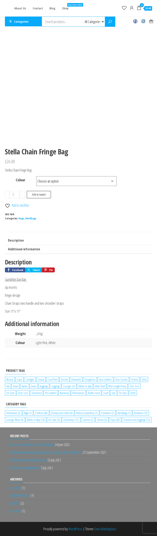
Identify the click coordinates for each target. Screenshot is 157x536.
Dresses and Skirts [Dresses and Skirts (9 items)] (62, 413)
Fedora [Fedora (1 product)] (134, 379)
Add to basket (39, 194)
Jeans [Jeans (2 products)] (33, 386)
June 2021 (15, 510)
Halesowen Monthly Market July (28, 460)
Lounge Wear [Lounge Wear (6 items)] (15, 420)
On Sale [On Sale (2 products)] (10, 393)
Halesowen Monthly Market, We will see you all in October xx (45, 452)
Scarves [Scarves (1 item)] (87, 420)
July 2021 (14, 503)
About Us (20, 8)
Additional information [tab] (24, 249)
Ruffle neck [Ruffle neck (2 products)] (94, 393)
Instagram (143, 22)
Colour (20, 179)
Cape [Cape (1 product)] (19, 379)
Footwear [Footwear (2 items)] (107, 413)
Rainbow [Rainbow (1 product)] (64, 393)
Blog (51, 8)
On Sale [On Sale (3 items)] (54, 420)
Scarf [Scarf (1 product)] (105, 393)
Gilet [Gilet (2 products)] (144, 379)
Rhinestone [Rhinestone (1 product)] (78, 393)
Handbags (30, 218)
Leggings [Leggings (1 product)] (55, 386)
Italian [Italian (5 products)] (25, 386)
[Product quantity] (15, 194)
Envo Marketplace (105, 528)
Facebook (135, 22)
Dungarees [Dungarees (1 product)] (89, 379)
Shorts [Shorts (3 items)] (102, 420)
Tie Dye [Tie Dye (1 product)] (123, 393)
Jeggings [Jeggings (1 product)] (44, 386)
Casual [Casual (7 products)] (41, 379)
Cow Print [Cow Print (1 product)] (52, 379)
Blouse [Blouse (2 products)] (9, 379)
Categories (21, 22)
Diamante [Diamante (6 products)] (76, 379)
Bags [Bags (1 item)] (28, 413)
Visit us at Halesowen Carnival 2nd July (31, 444)
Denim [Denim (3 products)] (64, 379)
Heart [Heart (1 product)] (15, 386)
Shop (65, 6)
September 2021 (19, 495)
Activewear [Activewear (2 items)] (13, 413)
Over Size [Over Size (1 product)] (23, 393)
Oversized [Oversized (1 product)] (36, 393)
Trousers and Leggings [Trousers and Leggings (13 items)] (136, 420)
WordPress (75, 528)
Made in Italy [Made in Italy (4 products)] (85, 386)
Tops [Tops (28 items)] (115, 420)
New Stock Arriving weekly (24, 467)
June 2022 (15, 487)
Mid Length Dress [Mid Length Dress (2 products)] (117, 386)
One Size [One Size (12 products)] (134, 386)
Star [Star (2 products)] (114, 393)
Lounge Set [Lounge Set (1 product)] (69, 386)
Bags (21, 218)
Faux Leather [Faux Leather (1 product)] (105, 379)
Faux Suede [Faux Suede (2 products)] (121, 379)
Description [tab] (16, 240)
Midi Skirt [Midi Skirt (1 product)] (100, 386)
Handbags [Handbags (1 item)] (124, 413)
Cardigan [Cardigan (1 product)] (30, 379)
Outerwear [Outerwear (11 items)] (71, 420)
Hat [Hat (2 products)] (7, 386)
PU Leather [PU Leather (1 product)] (50, 393)
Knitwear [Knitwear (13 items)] (141, 413)
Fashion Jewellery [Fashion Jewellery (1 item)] (87, 413)
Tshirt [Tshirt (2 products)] (133, 393)
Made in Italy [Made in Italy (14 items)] (36, 420)
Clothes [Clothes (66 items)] (41, 413)
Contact (37, 8)
